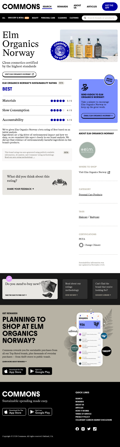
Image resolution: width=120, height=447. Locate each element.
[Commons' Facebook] (78, 428)
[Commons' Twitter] (90, 428)
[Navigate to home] (21, 6)
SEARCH (47, 6)
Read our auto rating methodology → (20, 157)
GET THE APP (109, 6)
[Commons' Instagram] (84, 428)
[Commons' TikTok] (96, 428)
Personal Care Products (90, 194)
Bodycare (94, 217)
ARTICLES (92, 6)
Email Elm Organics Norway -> (98, 116)
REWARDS (62, 6)
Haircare (83, 217)
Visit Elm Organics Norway (19, 74)
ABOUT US (77, 6)
